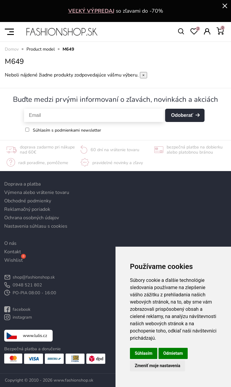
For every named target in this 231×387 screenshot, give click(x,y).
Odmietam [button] (173, 353)
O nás (10, 243)
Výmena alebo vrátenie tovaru (36, 192)
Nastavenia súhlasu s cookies (35, 226)
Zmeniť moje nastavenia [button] (157, 365)
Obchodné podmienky (27, 201)
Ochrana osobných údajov (31, 217)
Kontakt (12, 251)
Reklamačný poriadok (27, 209)
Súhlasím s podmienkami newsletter (67, 130)
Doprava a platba (22, 184)
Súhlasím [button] (143, 353)
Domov (12, 49)
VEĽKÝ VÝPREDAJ (91, 10)
